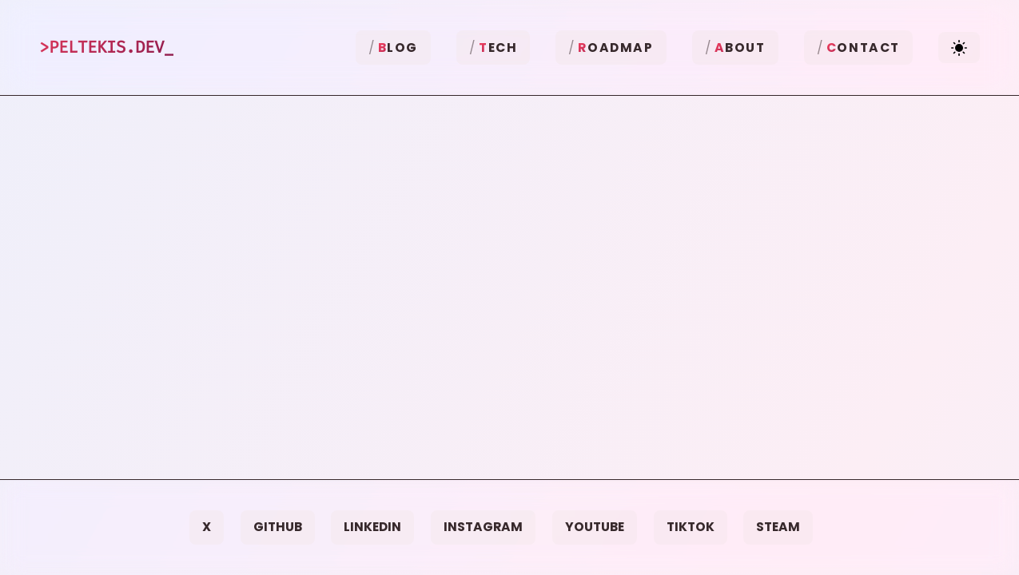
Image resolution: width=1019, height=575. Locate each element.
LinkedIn (372, 526)
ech (498, 47)
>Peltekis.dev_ (106, 47)
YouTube (594, 526)
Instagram (483, 526)
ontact (863, 47)
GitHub (277, 526)
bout (740, 47)
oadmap (615, 47)
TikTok (690, 526)
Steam (778, 526)
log (398, 47)
